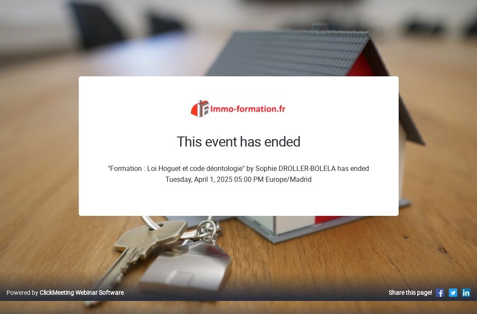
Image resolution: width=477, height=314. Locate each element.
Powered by (65, 301)
